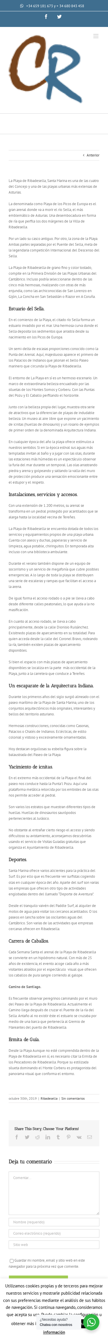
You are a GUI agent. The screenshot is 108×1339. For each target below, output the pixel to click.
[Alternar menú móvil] (96, 36)
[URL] (54, 1244)
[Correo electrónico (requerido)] (54, 1233)
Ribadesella (49, 1098)
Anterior (93, 155)
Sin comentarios (73, 1098)
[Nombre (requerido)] (54, 1222)
